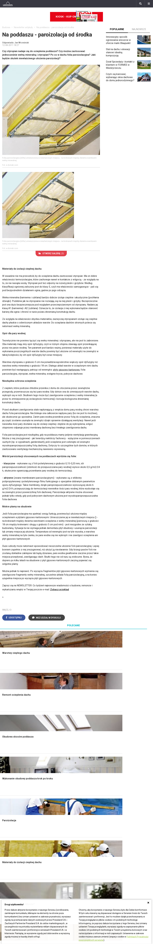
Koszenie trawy (125, 772)
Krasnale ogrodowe (127, 785)
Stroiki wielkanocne (12, 842)
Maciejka (7, 880)
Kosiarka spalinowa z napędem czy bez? (133, 797)
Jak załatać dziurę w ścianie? (132, 822)
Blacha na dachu (48, 775)
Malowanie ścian (49, 759)
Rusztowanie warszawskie (54, 769)
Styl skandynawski (88, 779)
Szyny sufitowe (87, 836)
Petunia (6, 893)
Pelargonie (8, 887)
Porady (6, 752)
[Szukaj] (140, 3)
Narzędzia (45, 762)
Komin (5, 759)
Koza (81, 829)
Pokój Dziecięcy (10, 822)
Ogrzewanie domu (11, 779)
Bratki (5, 890)
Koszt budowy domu (13, 765)
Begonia (6, 863)
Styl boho (84, 775)
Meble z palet (124, 769)
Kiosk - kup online (77, 17)
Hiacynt (6, 860)
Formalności (8, 772)
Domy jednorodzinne (64, 860)
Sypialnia (83, 759)
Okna (4, 762)
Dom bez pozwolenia (90, 816)
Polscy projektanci (12, 829)
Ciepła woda (8, 775)
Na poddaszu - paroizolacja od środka (55, 27)
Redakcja (109, 870)
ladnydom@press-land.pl (117, 860)
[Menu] (149, 3)
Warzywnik (122, 779)
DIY (119, 839)
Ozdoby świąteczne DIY (14, 826)
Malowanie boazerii (50, 765)
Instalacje (7, 789)
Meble (5, 816)
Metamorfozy (86, 772)
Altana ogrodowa (125, 755)
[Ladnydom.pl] (8, 3)
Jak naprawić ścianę (127, 836)
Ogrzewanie (85, 826)
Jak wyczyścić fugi (127, 826)
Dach (4, 769)
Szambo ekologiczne (51, 779)
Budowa (6, 27)
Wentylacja (84, 839)
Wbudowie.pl (85, 822)
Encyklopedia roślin (127, 782)
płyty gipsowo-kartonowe (66, 369)
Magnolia (122, 792)
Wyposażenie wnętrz (13, 819)
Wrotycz (121, 789)
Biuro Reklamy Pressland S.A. (119, 863)
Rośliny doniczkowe (127, 762)
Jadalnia (83, 769)
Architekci (7, 832)
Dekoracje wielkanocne (14, 839)
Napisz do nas (111, 866)
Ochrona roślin (124, 765)
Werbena (7, 897)
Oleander (7, 873)
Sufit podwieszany (50, 772)
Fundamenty (8, 782)
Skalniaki (121, 759)
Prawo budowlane (88, 819)
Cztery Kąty (46, 819)
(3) (51, 253)
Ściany (5, 785)
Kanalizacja (84, 842)
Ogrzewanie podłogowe (91, 832)
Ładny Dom (46, 816)
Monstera (122, 752)
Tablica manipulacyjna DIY (130, 842)
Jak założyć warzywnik (129, 832)
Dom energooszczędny (91, 846)
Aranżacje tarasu (125, 775)
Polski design (9, 836)
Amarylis (6, 877)
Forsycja (6, 883)
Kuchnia (83, 762)
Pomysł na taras (61, 866)
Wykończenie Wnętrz (51, 755)
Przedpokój (85, 765)
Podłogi (44, 752)
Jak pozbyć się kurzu (128, 829)
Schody (6, 755)
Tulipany (6, 870)
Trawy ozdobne (125, 801)
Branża (56, 863)
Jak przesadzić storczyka (130, 819)
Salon (82, 752)
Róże (5, 866)
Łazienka (83, 755)
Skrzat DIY (122, 816)
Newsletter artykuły (23, 27)
